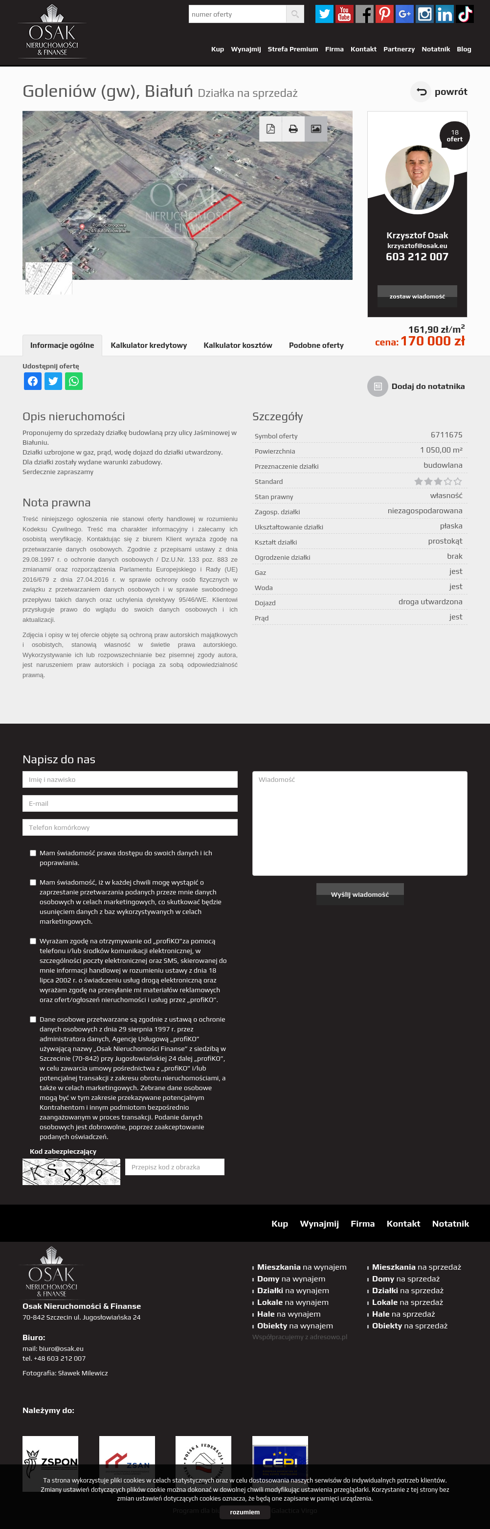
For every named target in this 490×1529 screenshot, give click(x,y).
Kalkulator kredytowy (149, 345)
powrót (451, 91)
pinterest (385, 14)
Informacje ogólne (62, 345)
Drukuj (293, 129)
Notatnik (436, 49)
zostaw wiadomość (417, 296)
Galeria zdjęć (316, 129)
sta (425, 14)
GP (405, 14)
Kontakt (364, 49)
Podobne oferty (316, 345)
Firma (334, 49)
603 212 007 (417, 256)
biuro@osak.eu (61, 1348)
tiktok (465, 14)
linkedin (445, 14)
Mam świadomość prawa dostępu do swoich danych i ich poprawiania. (121, 858)
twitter (324, 14)
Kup (217, 49)
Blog (464, 49)
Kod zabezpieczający (63, 1151)
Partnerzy (399, 49)
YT (344, 14)
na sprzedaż (416, 1267)
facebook (365, 14)
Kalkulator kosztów (237, 345)
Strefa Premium (293, 49)
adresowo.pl (329, 1337)
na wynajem (302, 1267)
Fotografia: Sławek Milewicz (65, 1373)
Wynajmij (246, 49)
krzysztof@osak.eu (417, 246)
